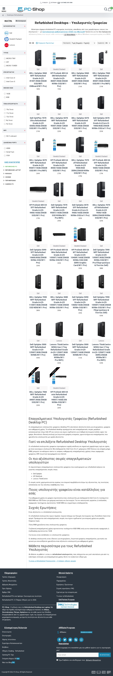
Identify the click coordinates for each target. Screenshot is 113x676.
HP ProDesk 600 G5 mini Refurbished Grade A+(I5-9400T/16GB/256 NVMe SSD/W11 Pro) (59, 398)
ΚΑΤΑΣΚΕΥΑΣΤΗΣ (9, 26)
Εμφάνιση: (101, 43)
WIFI (5, 130)
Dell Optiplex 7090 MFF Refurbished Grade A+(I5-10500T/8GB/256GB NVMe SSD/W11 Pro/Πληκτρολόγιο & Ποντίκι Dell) (101, 257)
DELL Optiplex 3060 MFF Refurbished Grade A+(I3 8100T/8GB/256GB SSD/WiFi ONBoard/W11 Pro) (38, 79)
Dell (38, 69)
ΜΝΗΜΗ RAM (8, 88)
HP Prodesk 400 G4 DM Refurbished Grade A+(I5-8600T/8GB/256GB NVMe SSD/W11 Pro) (59, 79)
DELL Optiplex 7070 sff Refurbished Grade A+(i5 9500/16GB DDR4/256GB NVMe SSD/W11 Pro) (101, 211)
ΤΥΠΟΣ (6, 53)
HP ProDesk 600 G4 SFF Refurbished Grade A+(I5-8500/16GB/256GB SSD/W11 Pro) (59, 165)
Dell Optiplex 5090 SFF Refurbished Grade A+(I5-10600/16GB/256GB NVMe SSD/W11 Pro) (80, 303)
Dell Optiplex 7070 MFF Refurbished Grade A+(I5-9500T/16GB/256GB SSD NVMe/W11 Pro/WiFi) (59, 211)
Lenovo (59, 341)
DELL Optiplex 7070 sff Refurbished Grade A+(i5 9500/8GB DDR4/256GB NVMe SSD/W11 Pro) (80, 166)
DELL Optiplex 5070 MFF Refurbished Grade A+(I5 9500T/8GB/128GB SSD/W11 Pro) (59, 123)
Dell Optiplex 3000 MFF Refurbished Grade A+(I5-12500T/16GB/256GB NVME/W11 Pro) (80, 349)
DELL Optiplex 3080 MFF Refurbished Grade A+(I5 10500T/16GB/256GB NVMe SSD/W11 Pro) (59, 302)
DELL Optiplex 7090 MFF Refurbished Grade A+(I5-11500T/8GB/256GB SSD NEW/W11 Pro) (38, 302)
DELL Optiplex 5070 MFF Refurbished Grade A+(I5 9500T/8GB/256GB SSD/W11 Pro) (80, 123)
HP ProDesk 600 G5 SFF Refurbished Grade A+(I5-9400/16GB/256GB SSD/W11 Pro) (38, 210)
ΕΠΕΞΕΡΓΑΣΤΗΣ (9, 72)
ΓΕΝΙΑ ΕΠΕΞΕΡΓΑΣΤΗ (11, 104)
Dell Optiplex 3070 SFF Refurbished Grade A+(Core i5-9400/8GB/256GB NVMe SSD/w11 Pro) (101, 123)
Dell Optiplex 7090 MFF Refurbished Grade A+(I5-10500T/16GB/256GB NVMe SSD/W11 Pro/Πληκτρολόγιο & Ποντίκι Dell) (101, 305)
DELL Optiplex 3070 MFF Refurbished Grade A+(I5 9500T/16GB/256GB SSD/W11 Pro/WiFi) (38, 165)
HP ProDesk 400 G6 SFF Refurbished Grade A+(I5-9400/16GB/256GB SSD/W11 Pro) (101, 165)
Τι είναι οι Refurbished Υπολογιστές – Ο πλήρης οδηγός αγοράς (52, 561)
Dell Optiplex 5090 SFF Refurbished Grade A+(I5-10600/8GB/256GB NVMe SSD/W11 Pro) (38, 256)
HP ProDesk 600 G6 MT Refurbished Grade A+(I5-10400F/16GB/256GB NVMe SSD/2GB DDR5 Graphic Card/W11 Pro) (80, 257)
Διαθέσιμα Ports (10, 142)
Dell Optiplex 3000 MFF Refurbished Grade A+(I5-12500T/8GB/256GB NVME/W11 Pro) (38, 349)
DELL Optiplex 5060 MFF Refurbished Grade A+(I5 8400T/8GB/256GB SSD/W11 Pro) (80, 78)
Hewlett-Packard (59, 69)
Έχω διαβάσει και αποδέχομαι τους (78, 660)
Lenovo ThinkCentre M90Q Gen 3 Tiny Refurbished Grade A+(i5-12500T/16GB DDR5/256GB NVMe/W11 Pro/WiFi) (101, 352)
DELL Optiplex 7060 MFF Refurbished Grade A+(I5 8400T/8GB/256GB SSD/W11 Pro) (38, 397)
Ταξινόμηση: (67, 43)
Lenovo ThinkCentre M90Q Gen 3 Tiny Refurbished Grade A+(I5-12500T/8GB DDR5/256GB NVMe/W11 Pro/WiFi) (59, 352)
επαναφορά (21, 21)
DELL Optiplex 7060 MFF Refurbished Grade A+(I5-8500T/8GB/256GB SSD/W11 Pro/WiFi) (101, 78)
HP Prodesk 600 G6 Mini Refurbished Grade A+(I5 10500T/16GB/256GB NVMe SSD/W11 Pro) (59, 255)
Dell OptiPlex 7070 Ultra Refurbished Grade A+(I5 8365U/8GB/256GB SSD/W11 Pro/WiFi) (38, 123)
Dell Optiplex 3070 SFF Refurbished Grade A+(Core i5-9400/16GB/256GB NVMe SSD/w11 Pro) (80, 210)
